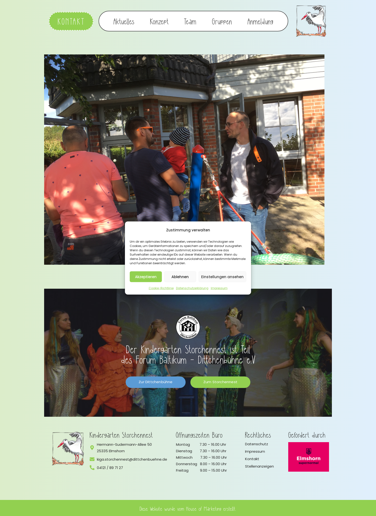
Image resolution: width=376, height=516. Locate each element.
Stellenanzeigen (259, 465)
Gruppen (222, 21)
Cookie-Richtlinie (161, 288)
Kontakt (252, 457)
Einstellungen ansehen (222, 276)
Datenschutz (256, 442)
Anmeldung (260, 21)
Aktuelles (124, 21)
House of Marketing (204, 507)
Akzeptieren (146, 276)
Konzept (159, 21)
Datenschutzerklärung (192, 288)
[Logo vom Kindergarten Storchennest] (68, 447)
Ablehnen (180, 276)
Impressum (219, 288)
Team (190, 21)
